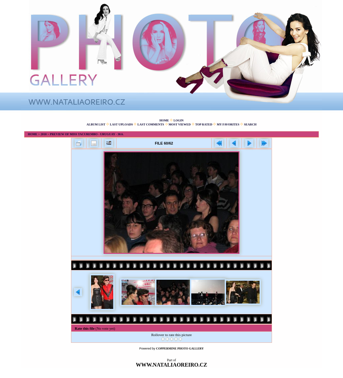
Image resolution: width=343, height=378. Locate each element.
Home (164, 120)
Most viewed (179, 124)
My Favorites (228, 124)
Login (179, 120)
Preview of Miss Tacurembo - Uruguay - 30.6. (87, 134)
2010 (44, 134)
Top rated (203, 124)
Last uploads (121, 124)
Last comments (150, 124)
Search (250, 124)
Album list (95, 124)
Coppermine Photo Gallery (180, 348)
